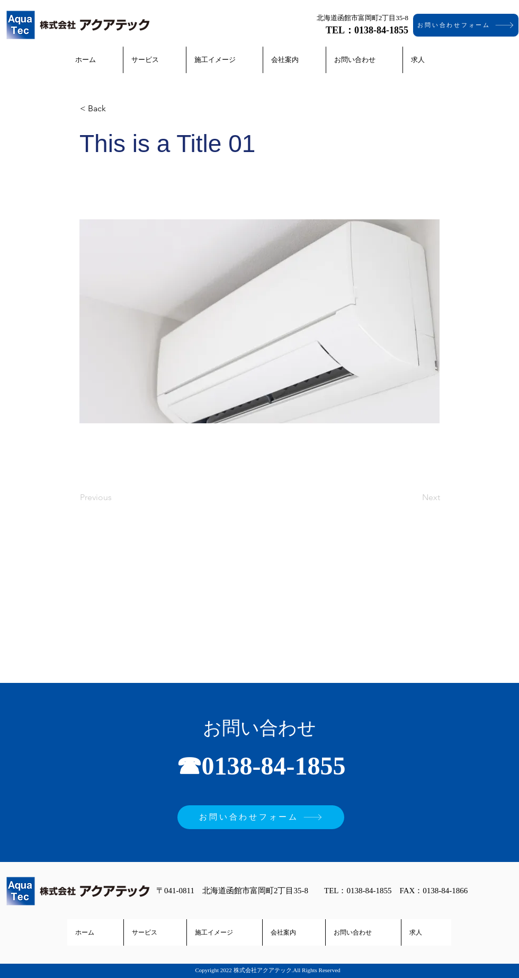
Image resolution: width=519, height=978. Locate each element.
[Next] (413, 497)
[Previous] (115, 497)
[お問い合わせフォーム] (466, 25)
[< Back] (115, 108)
